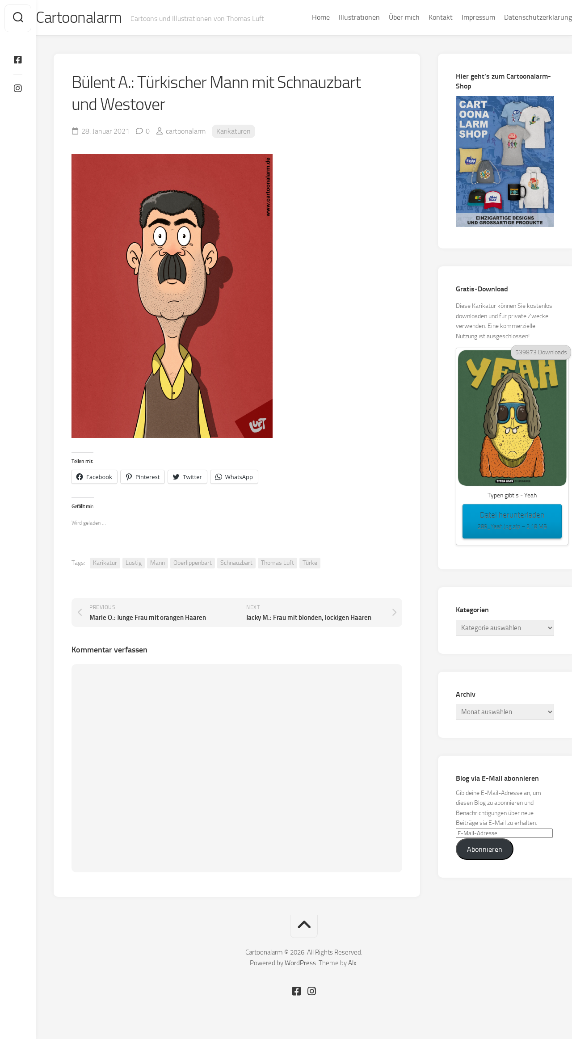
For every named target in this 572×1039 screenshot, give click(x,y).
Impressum (460, 17)
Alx (352, 964)
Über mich (386, 17)
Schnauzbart (236, 564)
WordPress (300, 964)
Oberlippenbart (192, 564)
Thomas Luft (277, 564)
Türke (310, 564)
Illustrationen (341, 17)
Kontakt (423, 17)
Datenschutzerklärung (520, 17)
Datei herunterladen (512, 522)
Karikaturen (233, 132)
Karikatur (105, 564)
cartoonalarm (186, 132)
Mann (157, 564)
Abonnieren (484, 850)
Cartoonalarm (98, 18)
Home (303, 17)
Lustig (134, 564)
